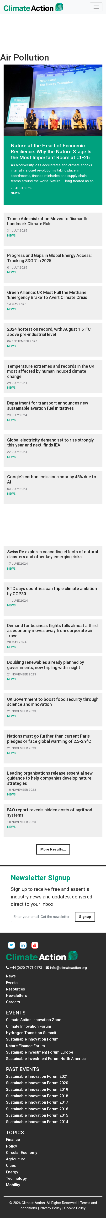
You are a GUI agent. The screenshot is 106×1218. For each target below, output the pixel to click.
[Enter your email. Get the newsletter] (43, 917)
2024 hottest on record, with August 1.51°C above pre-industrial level (49, 332)
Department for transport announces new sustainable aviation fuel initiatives (47, 405)
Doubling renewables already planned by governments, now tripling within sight (45, 665)
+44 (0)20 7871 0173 (26, 968)
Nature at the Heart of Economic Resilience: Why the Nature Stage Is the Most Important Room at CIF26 (51, 151)
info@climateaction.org (68, 968)
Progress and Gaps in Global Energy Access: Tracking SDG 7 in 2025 (49, 258)
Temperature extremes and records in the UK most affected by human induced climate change (50, 371)
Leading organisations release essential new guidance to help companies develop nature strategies (50, 778)
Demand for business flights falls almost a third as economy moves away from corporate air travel (52, 630)
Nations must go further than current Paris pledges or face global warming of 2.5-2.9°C (49, 739)
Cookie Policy (74, 1208)
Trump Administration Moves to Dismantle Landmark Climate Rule (48, 221)
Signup (85, 917)
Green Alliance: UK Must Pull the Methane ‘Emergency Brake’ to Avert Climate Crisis (47, 295)
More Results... (53, 849)
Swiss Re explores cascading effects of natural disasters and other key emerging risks (52, 554)
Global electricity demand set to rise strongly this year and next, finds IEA (50, 442)
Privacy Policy (50, 1208)
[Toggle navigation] (96, 6)
